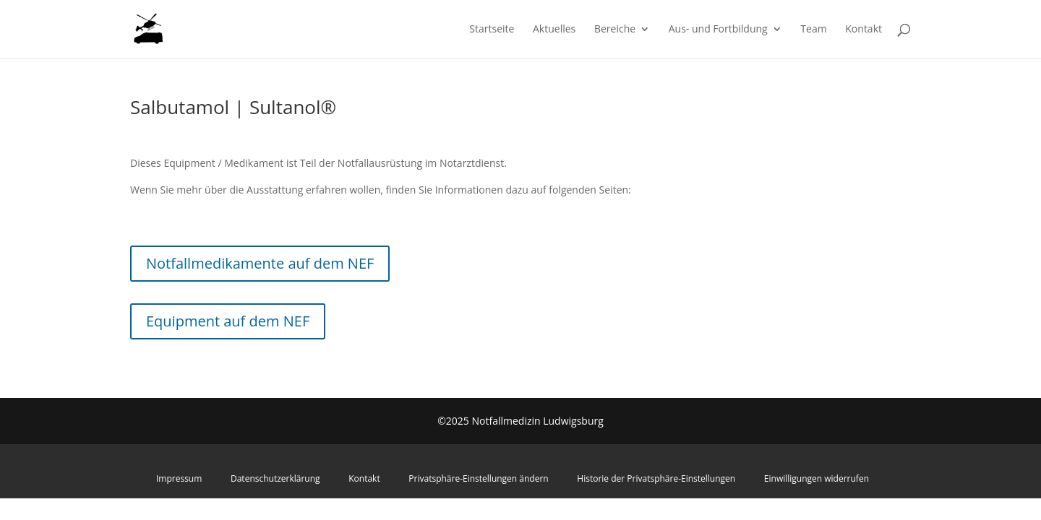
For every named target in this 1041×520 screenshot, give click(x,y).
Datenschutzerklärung (275, 478)
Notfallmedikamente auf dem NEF (260, 263)
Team (813, 29)
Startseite (491, 29)
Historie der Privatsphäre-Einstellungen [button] (656, 478)
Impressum (179, 478)
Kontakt (863, 29)
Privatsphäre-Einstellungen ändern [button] (478, 478)
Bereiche (614, 29)
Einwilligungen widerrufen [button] (816, 478)
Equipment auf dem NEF (227, 321)
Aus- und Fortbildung (718, 29)
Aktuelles (554, 29)
